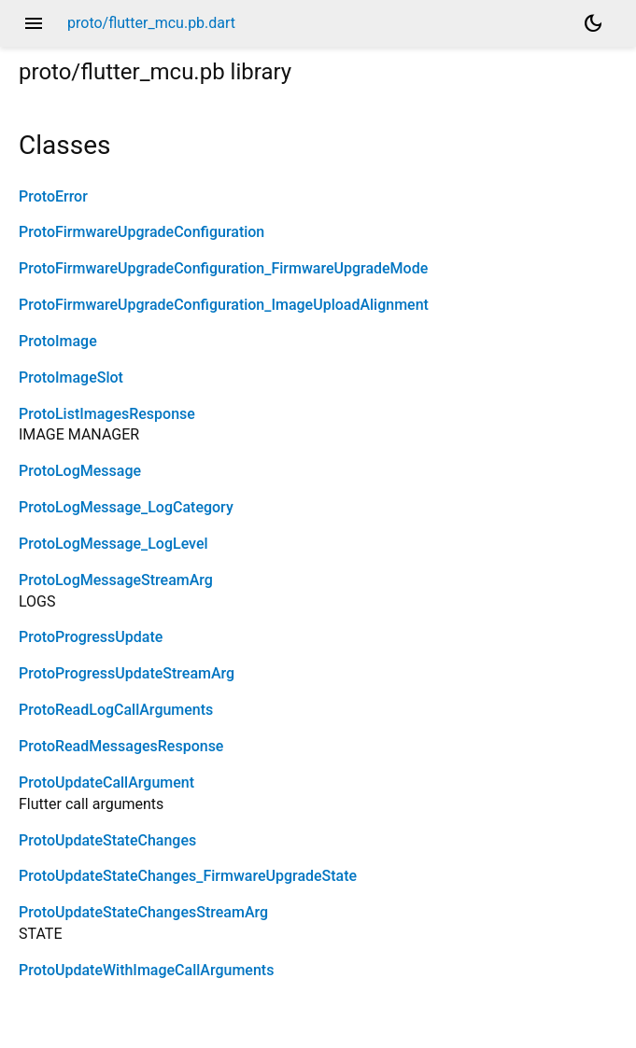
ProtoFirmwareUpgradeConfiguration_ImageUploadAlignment (224, 305)
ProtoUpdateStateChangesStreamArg (143, 912)
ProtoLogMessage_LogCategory (126, 507)
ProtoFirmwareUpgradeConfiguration (141, 232)
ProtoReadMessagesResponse (121, 746)
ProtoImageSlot (71, 377)
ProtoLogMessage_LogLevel (113, 543)
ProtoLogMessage (80, 471)
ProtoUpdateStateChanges (107, 840)
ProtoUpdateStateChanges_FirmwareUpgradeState (188, 876)
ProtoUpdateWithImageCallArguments (146, 970)
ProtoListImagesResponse (107, 414)
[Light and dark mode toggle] (593, 23)
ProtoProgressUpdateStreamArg (126, 673)
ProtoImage (58, 341)
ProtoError (53, 196)
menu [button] (33, 23)
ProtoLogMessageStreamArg (116, 580)
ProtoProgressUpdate (91, 637)
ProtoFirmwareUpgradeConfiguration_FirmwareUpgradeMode (223, 268)
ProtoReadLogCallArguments (116, 710)
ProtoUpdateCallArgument (106, 782)
